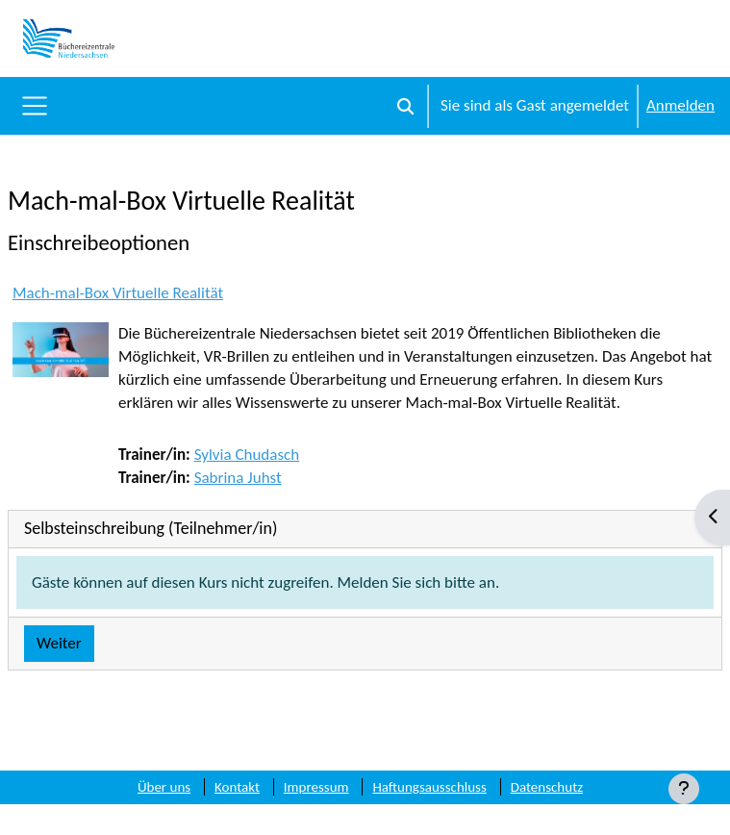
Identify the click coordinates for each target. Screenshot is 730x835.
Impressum (316, 787)
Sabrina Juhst (238, 478)
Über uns (164, 787)
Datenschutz (547, 787)
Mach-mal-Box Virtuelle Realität (118, 293)
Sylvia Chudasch (247, 454)
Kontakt (237, 787)
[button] (405, 106)
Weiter (59, 643)
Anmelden (680, 105)
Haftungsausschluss (429, 787)
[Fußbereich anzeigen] (683, 788)
